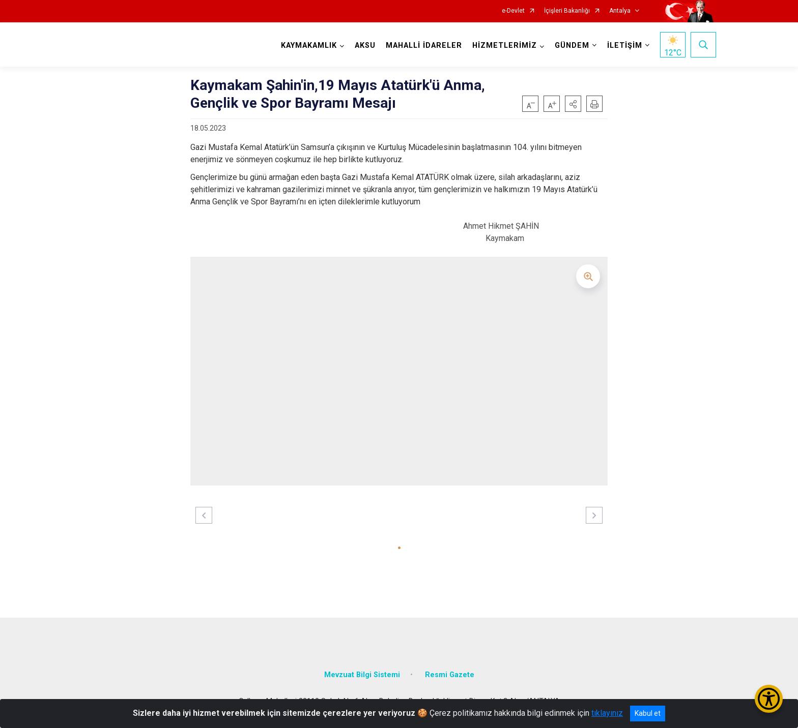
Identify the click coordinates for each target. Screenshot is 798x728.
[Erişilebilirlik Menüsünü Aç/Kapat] (769, 699)
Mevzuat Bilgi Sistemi (362, 675)
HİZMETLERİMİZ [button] (504, 45)
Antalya (620, 11)
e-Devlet (513, 11)
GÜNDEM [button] (572, 45)
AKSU (365, 45)
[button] (573, 104)
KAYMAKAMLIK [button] (309, 45)
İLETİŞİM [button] (624, 45)
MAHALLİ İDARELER (424, 45)
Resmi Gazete (449, 675)
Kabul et (648, 713)
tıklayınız (607, 713)
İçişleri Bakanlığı (567, 11)
